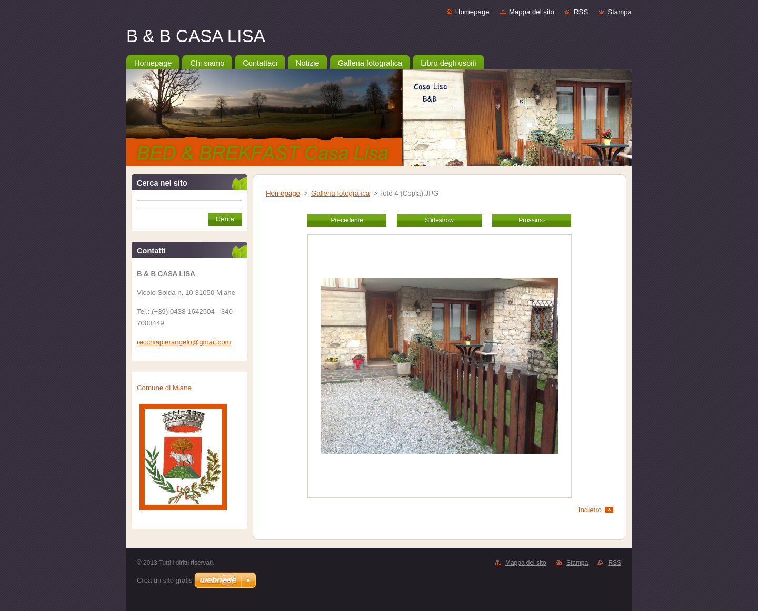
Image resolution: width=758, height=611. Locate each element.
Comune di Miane (165, 388)
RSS (581, 12)
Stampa (619, 12)
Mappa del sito (531, 12)
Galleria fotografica (340, 193)
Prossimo (531, 220)
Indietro (590, 510)
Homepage (472, 12)
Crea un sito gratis (165, 580)
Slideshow (439, 220)
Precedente (347, 220)
